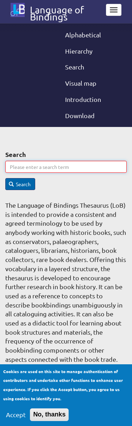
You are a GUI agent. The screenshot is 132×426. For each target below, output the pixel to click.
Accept (16, 417)
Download (80, 115)
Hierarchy (79, 51)
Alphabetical (83, 34)
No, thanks (49, 417)
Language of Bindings (57, 11)
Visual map (80, 83)
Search (74, 67)
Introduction (83, 99)
